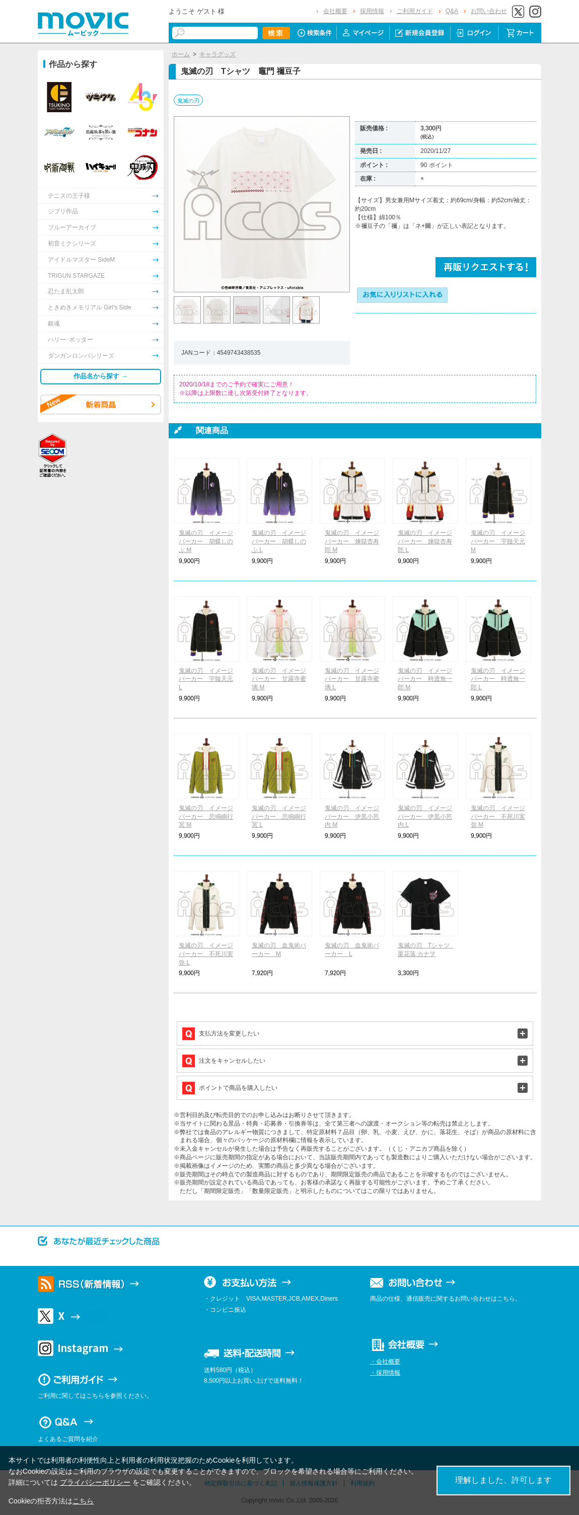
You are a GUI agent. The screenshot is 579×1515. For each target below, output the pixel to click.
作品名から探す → (101, 376)
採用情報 (372, 11)
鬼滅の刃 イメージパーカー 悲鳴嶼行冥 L (279, 817)
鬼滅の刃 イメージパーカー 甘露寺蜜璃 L (352, 679)
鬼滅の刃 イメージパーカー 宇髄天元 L (206, 679)
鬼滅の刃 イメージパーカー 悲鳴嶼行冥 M (206, 817)
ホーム (181, 54)
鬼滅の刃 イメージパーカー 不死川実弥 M (498, 817)
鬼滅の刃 (188, 101)
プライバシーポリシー (95, 1482)
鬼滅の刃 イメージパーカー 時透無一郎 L (498, 679)
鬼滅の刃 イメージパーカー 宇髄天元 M (498, 541)
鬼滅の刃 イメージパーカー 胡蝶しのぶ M (206, 541)
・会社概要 (385, 1361)
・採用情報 (385, 1372)
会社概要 (335, 11)
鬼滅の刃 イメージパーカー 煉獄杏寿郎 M (352, 541)
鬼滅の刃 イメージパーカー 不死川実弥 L (206, 954)
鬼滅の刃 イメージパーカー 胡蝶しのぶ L (279, 541)
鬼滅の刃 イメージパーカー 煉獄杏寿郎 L (425, 541)
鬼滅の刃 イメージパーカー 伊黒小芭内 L (425, 817)
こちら (83, 1501)
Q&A (452, 11)
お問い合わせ (489, 11)
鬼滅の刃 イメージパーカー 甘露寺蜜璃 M (279, 679)
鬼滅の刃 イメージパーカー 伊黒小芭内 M (352, 817)
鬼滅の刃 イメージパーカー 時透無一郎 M (425, 679)
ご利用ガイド (415, 11)
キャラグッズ (217, 54)
